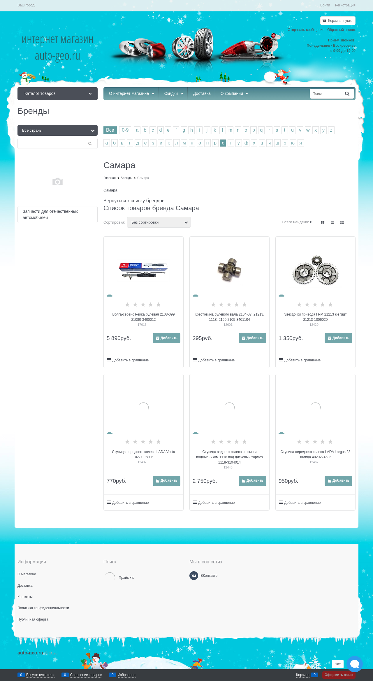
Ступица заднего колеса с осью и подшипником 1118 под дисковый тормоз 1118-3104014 (229, 457)
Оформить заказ (339, 675)
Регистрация (345, 5)
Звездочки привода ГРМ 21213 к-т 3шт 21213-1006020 (315, 317)
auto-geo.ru (30, 652)
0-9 (125, 130)
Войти (325, 5)
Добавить (169, 338)
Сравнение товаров (86, 675)
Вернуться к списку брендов (133, 200)
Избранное (127, 675)
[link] (323, 222)
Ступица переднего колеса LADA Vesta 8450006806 (143, 454)
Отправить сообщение (306, 30)
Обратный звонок (341, 30)
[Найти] (347, 93)
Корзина (302, 675)
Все (110, 130)
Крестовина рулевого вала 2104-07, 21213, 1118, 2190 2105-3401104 (229, 317)
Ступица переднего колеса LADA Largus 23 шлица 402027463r (315, 454)
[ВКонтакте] (193, 575)
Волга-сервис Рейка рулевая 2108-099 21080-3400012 (143, 317)
